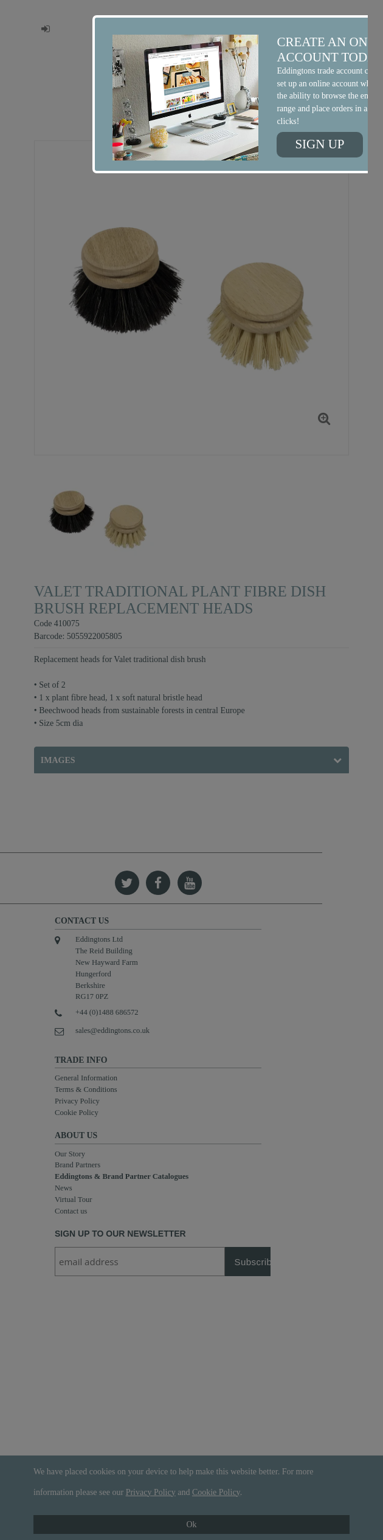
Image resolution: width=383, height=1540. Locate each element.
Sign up (319, 144)
